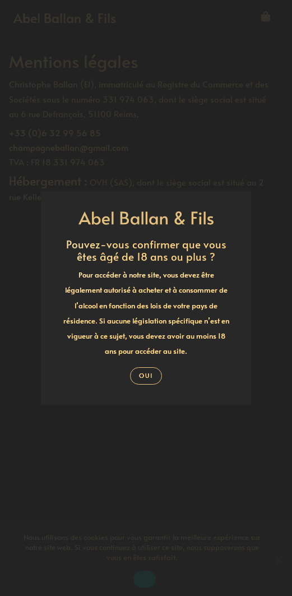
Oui (146, 375)
